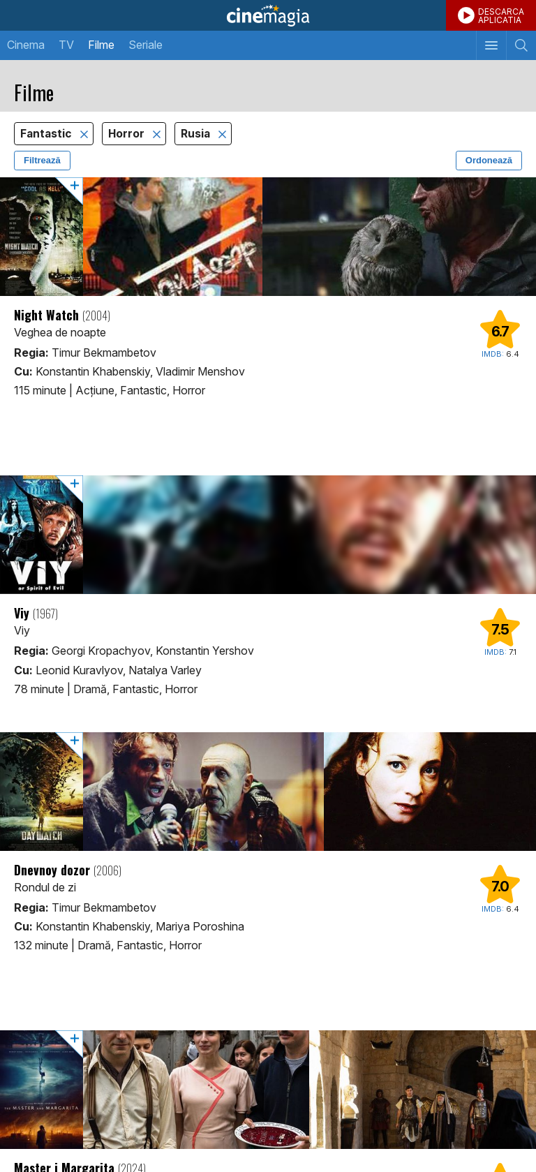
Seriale (145, 45)
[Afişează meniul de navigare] (491, 45)
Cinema (26, 45)
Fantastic (47, 133)
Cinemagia (268, 15)
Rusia (197, 133)
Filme (101, 45)
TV (66, 45)
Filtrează (42, 160)
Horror (127, 133)
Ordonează (489, 160)
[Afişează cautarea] (521, 45)
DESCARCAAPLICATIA (501, 15)
